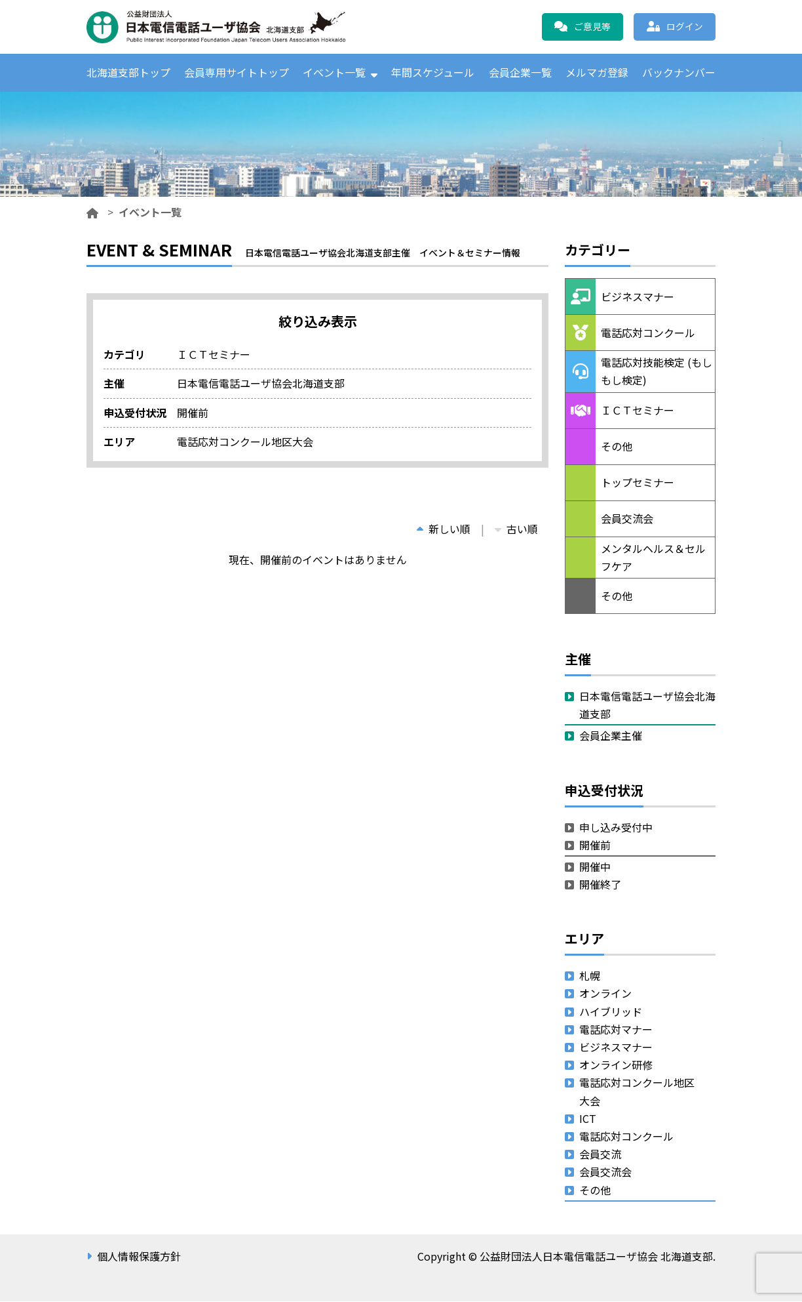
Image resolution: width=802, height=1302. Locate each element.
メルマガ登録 (596, 73)
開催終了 (600, 885)
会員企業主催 (610, 736)
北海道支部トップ (128, 73)
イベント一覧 (334, 73)
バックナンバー (679, 73)
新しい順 (443, 529)
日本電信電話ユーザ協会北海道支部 (647, 705)
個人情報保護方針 (139, 1257)
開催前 (595, 845)
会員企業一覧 (520, 73)
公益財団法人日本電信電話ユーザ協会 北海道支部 (227, 26)
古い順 (516, 529)
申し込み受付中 (616, 828)
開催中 (595, 867)
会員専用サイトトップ (236, 73)
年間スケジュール (432, 73)
